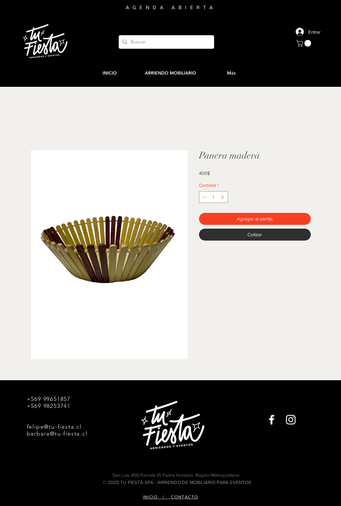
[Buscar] (166, 42)
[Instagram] (290, 419)
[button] (304, 43)
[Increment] (223, 197)
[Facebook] (271, 419)
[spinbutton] (213, 197)
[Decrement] (204, 197)
